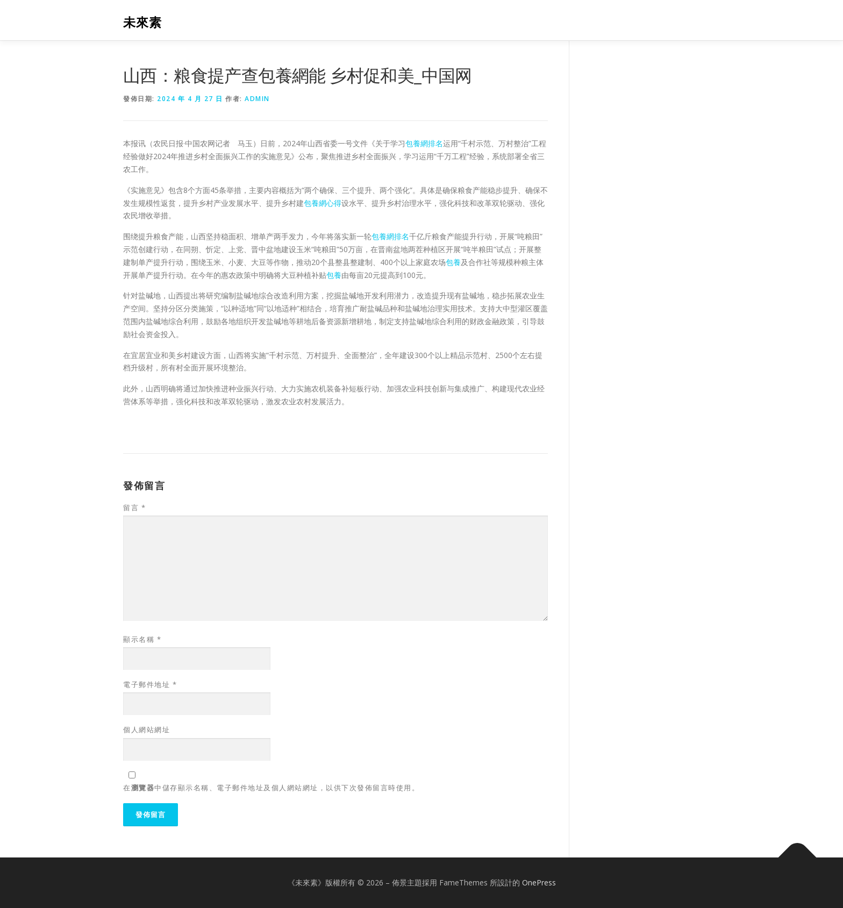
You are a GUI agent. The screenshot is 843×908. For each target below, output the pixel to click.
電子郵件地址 (150, 684)
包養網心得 (322, 203)
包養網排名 (424, 143)
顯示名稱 (142, 639)
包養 (453, 262)
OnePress (539, 882)
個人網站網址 (146, 729)
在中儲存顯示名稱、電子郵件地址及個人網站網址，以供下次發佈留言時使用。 (271, 787)
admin (257, 98)
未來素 (142, 22)
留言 (134, 507)
